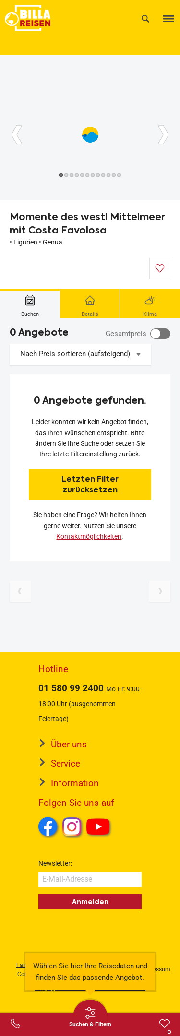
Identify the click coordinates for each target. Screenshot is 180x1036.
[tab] (30, 303)
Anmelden (90, 902)
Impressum (155, 969)
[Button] (17, 134)
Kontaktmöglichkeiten (88, 536)
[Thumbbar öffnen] (90, 1017)
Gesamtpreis (126, 333)
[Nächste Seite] (159, 591)
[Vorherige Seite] (20, 591)
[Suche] (145, 18)
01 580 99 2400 (71, 688)
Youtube (99, 828)
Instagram (72, 826)
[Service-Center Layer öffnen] (15, 1023)
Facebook (48, 826)
